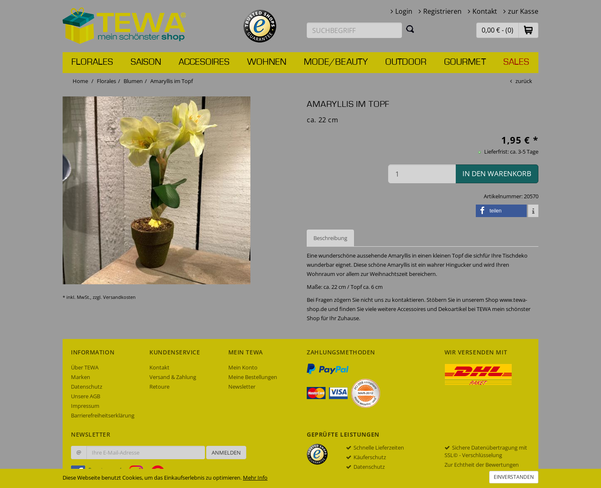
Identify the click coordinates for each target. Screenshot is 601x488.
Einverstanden (514, 476)
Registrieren (442, 11)
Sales (516, 62)
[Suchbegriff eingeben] (354, 30)
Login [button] (403, 11)
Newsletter (241, 386)
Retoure (159, 386)
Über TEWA (84, 367)
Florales (92, 62)
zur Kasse (523, 11)
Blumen (133, 81)
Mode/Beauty (336, 62)
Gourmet (465, 62)
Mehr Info (255, 477)
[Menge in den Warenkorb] (422, 173)
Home (80, 81)
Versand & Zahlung (172, 377)
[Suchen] (410, 29)
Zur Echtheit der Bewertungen (481, 464)
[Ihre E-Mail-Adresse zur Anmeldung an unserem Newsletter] (145, 452)
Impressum (85, 406)
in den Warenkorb (496, 173)
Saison (146, 62)
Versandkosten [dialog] (119, 297)
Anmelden (226, 452)
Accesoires (204, 62)
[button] (528, 29)
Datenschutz (86, 386)
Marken (80, 377)
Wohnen (266, 62)
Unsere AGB (85, 396)
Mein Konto (243, 367)
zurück (523, 81)
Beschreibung (330, 238)
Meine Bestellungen (252, 377)
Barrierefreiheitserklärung (102, 415)
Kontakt (484, 11)
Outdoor (406, 62)
